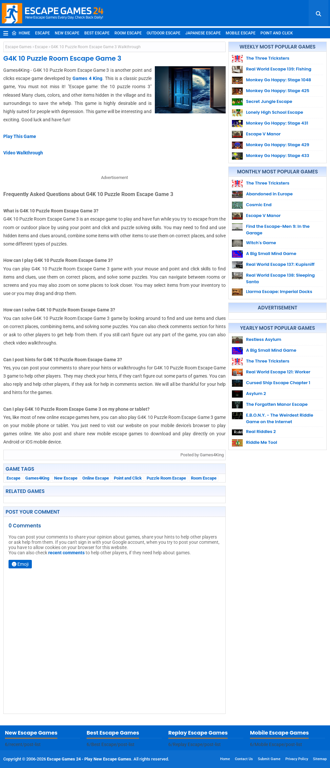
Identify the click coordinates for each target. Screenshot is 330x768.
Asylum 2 (256, 393)
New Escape (67, 33)
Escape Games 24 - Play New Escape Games (89, 759)
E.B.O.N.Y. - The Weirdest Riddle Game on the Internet (279, 418)
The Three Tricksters (267, 58)
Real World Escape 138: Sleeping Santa (280, 278)
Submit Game (269, 759)
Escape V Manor (263, 134)
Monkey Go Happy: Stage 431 (277, 123)
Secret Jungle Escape (269, 101)
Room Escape (128, 33)
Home (20, 33)
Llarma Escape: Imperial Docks (279, 291)
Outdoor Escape (163, 33)
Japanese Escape (203, 33)
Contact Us (244, 759)
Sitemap (320, 759)
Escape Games (18, 47)
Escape (42, 33)
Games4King (37, 478)
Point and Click (276, 33)
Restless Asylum (263, 339)
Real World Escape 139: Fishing (278, 69)
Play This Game (19, 136)
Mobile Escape (241, 33)
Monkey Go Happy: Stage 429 (277, 145)
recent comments (66, 552)
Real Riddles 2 (261, 431)
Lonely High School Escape (274, 112)
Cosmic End (259, 205)
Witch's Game (261, 243)
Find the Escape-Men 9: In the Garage (278, 229)
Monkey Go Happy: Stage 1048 (278, 80)
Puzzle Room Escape (166, 478)
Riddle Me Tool (261, 442)
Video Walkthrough (23, 152)
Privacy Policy (296, 759)
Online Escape (95, 478)
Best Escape (97, 33)
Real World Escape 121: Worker (278, 372)
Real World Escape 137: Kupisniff (280, 264)
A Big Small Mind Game (271, 253)
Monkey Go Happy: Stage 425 (277, 91)
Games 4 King (87, 78)
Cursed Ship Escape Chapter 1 (278, 383)
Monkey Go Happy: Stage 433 (277, 155)
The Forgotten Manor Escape (277, 404)
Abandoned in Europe (269, 194)
